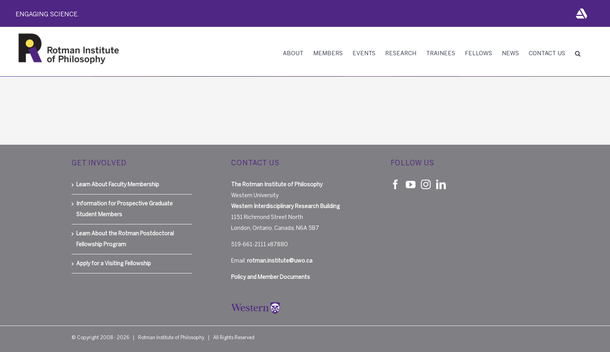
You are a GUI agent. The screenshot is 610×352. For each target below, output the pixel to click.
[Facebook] (395, 184)
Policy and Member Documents (270, 277)
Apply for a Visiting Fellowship (113, 263)
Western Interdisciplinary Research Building (285, 206)
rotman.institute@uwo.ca (279, 260)
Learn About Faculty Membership (117, 184)
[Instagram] (426, 184)
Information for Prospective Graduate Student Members (124, 209)
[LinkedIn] (441, 184)
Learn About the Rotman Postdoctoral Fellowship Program (125, 239)
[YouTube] (410, 184)
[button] (577, 53)
